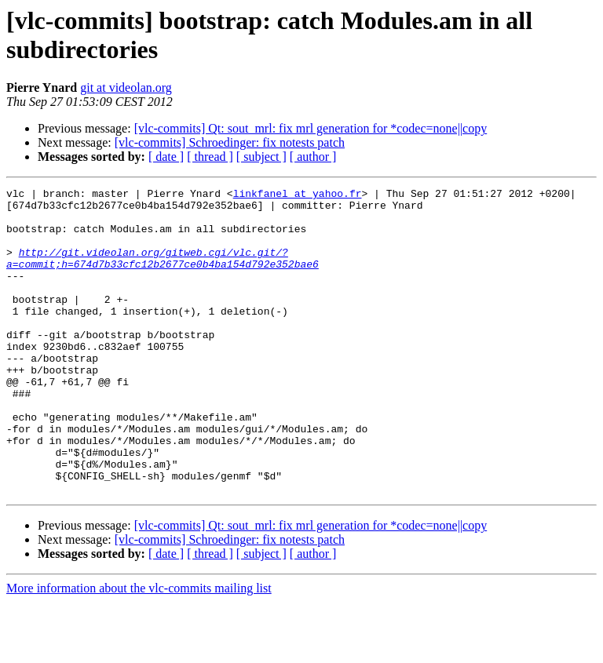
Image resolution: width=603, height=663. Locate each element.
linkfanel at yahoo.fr (297, 195)
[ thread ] (210, 156)
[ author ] (313, 156)
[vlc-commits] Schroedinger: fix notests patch (230, 142)
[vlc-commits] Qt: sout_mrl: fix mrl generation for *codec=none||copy (311, 128)
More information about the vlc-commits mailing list (139, 649)
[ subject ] (261, 156)
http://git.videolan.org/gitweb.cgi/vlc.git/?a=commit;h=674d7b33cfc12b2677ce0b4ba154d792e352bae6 (162, 273)
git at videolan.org (126, 87)
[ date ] (166, 156)
